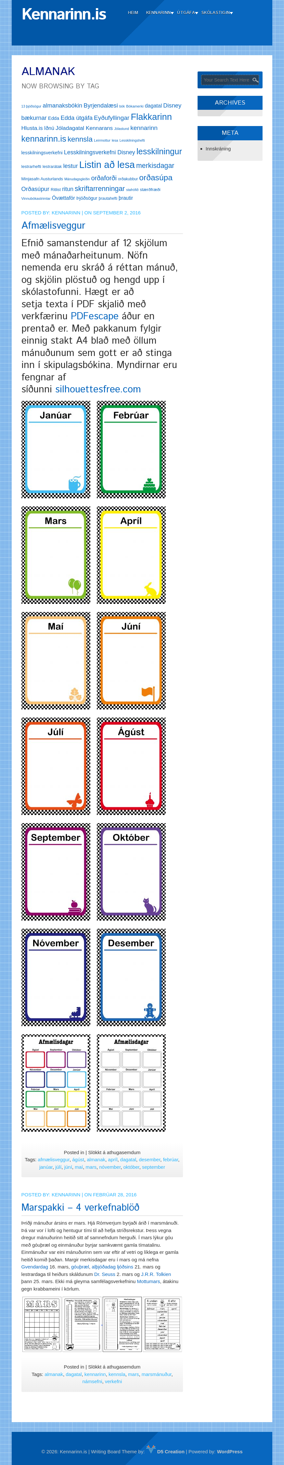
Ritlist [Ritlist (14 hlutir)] (56, 189)
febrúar (170, 1159)
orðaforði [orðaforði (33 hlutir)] (103, 178)
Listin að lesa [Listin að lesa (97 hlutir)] (107, 164)
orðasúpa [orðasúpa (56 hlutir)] (156, 177)
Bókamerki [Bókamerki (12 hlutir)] (134, 106)
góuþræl (80, 1266)
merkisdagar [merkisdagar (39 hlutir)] (155, 166)
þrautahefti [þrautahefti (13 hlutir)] (108, 198)
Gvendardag (34, 1266)
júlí (58, 1167)
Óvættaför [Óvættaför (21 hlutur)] (63, 198)
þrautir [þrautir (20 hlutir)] (126, 198)
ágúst (78, 1159)
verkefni (113, 1381)
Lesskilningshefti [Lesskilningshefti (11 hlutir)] (132, 140)
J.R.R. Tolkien (156, 1274)
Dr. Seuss (104, 1274)
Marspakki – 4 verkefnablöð (80, 1208)
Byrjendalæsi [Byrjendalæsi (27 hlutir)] (101, 105)
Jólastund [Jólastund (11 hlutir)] (121, 129)
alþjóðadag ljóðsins (112, 1266)
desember (149, 1159)
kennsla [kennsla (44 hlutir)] (80, 139)
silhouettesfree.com (98, 390)
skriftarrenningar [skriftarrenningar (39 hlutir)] (100, 189)
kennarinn (95, 1374)
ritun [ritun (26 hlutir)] (67, 189)
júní (68, 1167)
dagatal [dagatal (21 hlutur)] (153, 105)
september (153, 1167)
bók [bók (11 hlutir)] (122, 106)
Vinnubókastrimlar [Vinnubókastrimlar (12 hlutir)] (36, 198)
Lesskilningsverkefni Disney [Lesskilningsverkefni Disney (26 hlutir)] (99, 152)
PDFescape (95, 317)
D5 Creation (165, 1451)
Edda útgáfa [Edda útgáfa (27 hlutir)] (76, 117)
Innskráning (218, 148)
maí (79, 1167)
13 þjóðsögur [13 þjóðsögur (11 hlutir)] (31, 106)
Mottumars (148, 1281)
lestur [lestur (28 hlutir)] (70, 165)
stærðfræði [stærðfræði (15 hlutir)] (150, 189)
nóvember (110, 1167)
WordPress (230, 1451)
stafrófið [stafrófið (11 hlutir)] (132, 190)
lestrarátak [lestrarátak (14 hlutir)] (52, 166)
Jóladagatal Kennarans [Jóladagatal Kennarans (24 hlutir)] (84, 128)
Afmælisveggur (53, 226)
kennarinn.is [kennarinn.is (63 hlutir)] (43, 138)
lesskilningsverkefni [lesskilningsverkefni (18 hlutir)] (42, 152)
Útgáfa (186, 13)
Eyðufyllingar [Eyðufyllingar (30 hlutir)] (111, 117)
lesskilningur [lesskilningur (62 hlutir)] (159, 151)
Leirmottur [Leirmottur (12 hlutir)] (102, 140)
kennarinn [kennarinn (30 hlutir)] (144, 127)
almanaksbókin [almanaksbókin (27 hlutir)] (62, 105)
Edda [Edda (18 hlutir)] (53, 118)
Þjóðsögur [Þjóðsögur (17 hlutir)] (86, 198)
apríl (112, 1159)
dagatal (128, 1159)
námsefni (92, 1381)
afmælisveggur (54, 1159)
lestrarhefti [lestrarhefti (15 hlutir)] (31, 166)
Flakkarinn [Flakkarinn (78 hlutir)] (151, 117)
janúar (46, 1167)
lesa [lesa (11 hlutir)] (115, 140)
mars (91, 1167)
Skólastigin (215, 13)
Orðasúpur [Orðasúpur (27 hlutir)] (35, 188)
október (131, 1167)
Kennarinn (158, 13)
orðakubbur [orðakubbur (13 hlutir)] (128, 179)
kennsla (117, 1374)
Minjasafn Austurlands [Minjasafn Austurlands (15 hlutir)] (42, 178)
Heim (133, 13)
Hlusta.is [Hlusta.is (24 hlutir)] (32, 128)
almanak (96, 1159)
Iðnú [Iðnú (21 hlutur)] (49, 128)
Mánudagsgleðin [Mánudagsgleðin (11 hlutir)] (77, 179)
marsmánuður (157, 1374)
